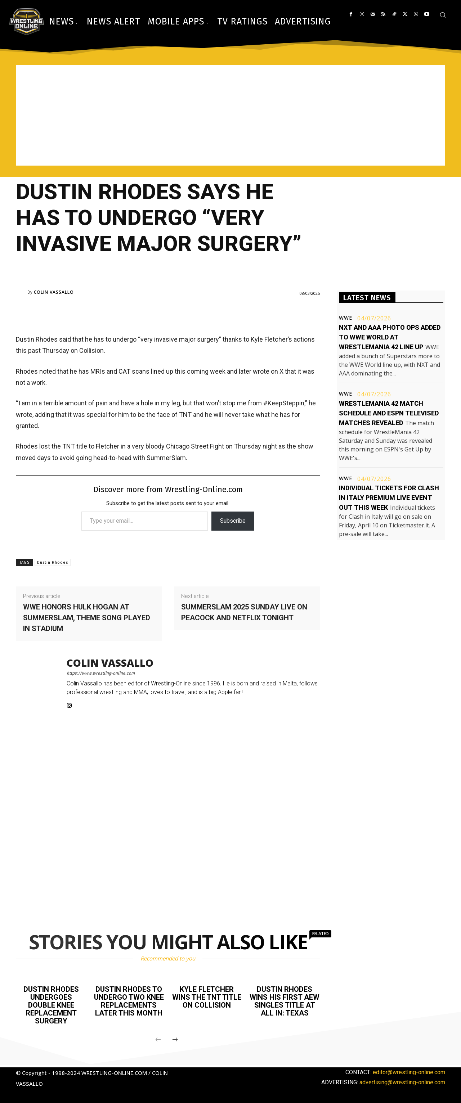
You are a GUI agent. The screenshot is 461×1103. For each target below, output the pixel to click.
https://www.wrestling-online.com (101, 673)
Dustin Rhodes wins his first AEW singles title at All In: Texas (284, 1001)
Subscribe (233, 520)
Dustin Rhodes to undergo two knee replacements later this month (129, 1001)
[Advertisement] (230, 115)
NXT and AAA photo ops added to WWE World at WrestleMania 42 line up (389, 337)
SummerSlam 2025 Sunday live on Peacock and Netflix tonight (244, 612)
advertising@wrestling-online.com (402, 1082)
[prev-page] (158, 1040)
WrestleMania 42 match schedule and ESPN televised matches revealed (389, 413)
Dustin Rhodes (52, 562)
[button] (442, 14)
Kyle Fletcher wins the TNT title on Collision (206, 997)
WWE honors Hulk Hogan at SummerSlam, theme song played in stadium (86, 618)
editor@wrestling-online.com (409, 1072)
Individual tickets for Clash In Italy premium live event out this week (389, 497)
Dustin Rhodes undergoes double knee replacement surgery (51, 1005)
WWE (345, 317)
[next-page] (175, 1040)
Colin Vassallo (54, 292)
